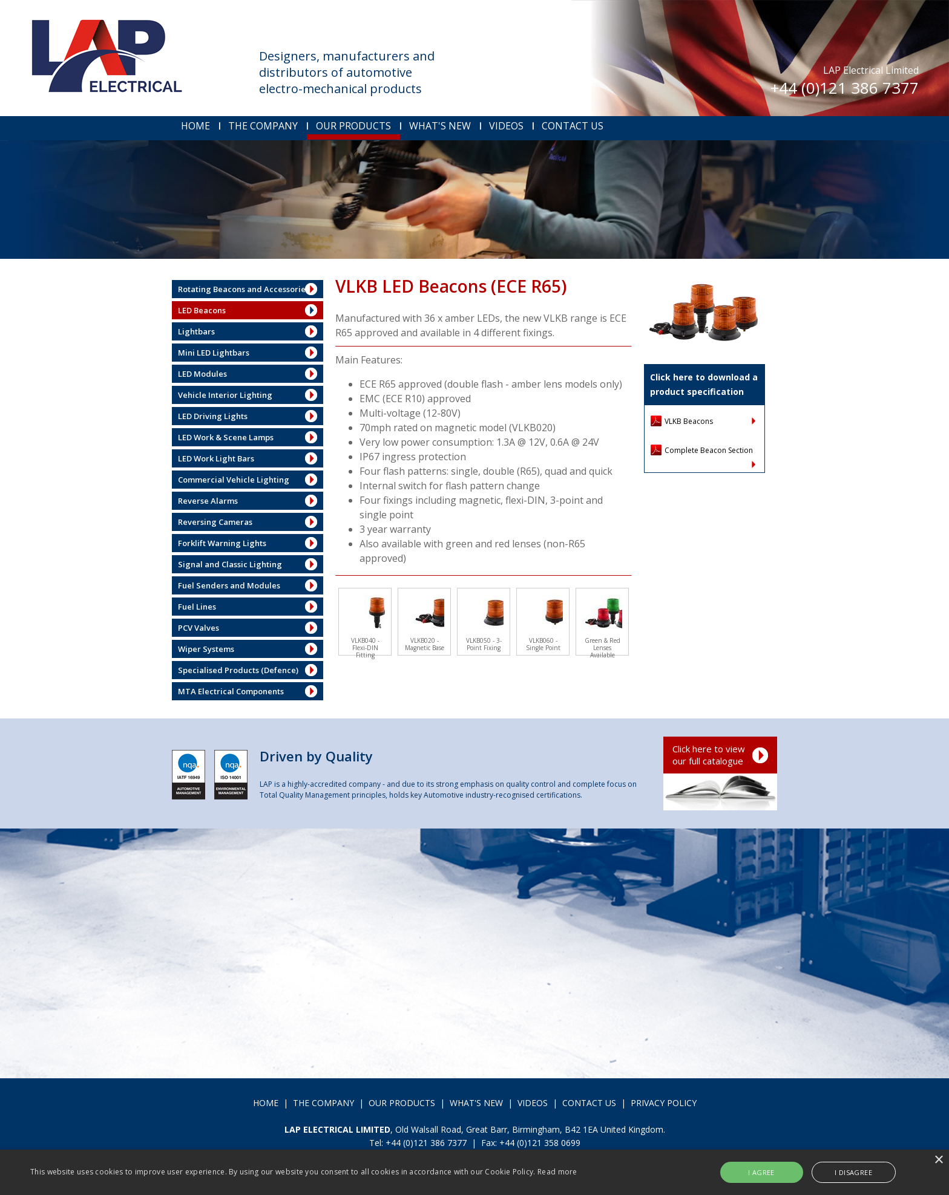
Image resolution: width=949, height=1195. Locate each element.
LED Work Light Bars (216, 458)
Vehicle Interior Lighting (225, 394)
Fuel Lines (197, 606)
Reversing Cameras (215, 521)
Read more (557, 1172)
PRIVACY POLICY (664, 1103)
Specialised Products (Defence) (238, 670)
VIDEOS (506, 125)
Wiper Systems (206, 648)
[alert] (474, 1172)
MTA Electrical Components (231, 691)
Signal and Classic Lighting (230, 564)
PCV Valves (198, 627)
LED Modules (202, 373)
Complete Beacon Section (709, 450)
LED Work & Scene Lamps (226, 437)
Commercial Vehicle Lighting (233, 479)
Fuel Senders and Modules (229, 585)
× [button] (938, 1160)
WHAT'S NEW (440, 125)
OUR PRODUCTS (353, 125)
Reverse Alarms (208, 500)
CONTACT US (572, 125)
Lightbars (196, 331)
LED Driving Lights (213, 416)
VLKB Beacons (689, 421)
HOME (195, 125)
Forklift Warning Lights (222, 543)
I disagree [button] (853, 1172)
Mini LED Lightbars (213, 352)
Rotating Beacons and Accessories (243, 289)
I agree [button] (761, 1172)
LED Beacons (202, 310)
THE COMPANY (263, 125)
